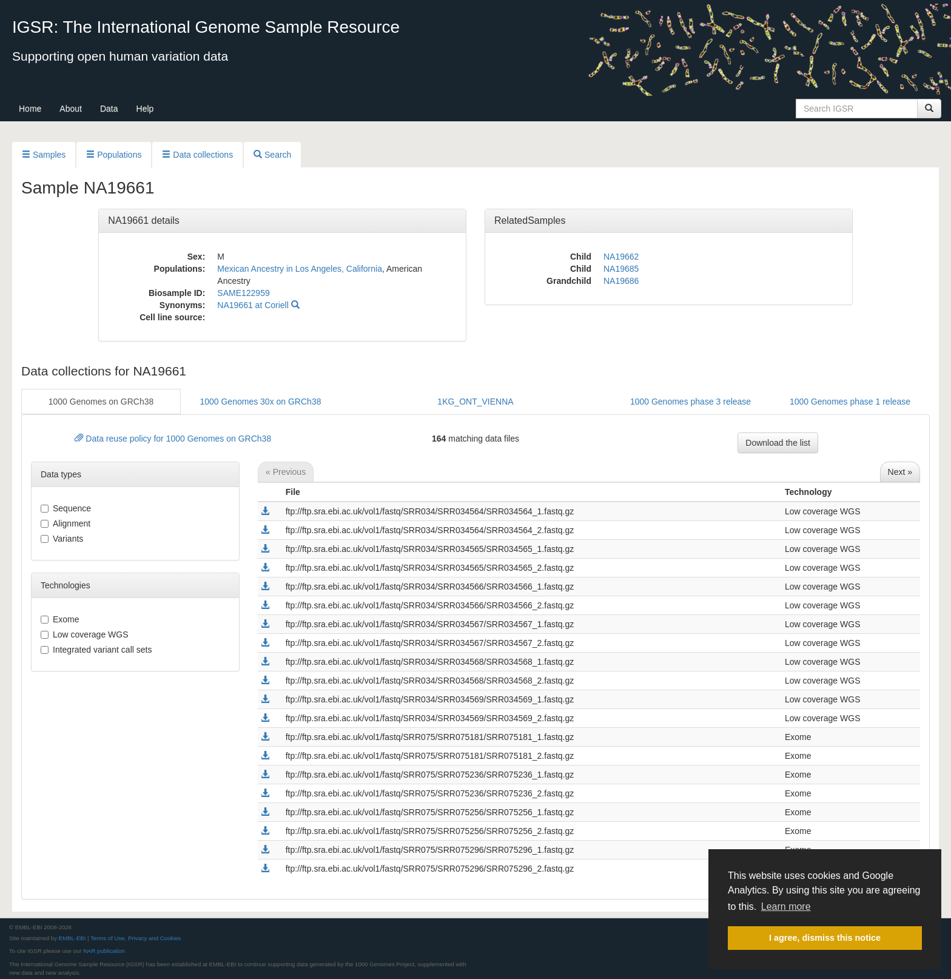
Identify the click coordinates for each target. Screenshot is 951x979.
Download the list (777, 443)
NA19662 (621, 256)
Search (272, 155)
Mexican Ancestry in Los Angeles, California (299, 269)
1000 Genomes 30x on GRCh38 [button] (260, 401)
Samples (44, 155)
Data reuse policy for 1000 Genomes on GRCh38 (173, 438)
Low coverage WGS (85, 634)
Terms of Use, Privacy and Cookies (135, 938)
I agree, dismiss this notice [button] (825, 938)
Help (145, 108)
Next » (900, 472)
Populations (113, 155)
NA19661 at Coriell (258, 305)
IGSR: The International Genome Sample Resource (206, 27)
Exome (60, 619)
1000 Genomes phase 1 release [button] (850, 401)
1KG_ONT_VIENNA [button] (475, 401)
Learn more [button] (786, 906)
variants (62, 538)
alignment (65, 523)
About (70, 108)
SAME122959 (243, 293)
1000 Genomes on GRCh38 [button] (101, 401)
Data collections (197, 155)
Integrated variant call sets (96, 649)
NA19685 (621, 269)
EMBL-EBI (72, 938)
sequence (66, 508)
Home (30, 108)
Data (109, 108)
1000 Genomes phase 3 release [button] (690, 401)
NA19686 (621, 281)
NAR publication (104, 950)
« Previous (286, 472)
